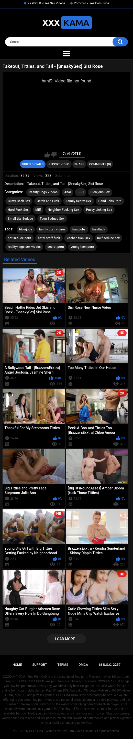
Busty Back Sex (19, 201)
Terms (62, 665)
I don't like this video (54, 154)
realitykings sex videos (24, 247)
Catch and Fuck (48, 201)
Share (79, 164)
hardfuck (98, 229)
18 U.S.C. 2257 (109, 665)
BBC (80, 192)
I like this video (47, 154)
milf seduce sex (108, 238)
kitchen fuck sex (78, 238)
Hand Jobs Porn (109, 201)
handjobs (79, 229)
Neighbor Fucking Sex (63, 210)
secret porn (56, 247)
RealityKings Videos (43, 192)
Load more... (66, 639)
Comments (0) (100, 164)
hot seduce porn (19, 238)
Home (17, 665)
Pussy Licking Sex (99, 210)
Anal (67, 192)
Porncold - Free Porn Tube (91, 3)
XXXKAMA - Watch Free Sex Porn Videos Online (61, 731)
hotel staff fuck (49, 238)
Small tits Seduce (20, 218)
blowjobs (25, 229)
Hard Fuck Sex (18, 210)
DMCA (83, 665)
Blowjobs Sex (100, 192)
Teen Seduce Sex (52, 218)
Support (39, 665)
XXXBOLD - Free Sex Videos (46, 3)
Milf (38, 210)
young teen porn (82, 247)
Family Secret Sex (79, 201)
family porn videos (52, 229)
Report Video (59, 164)
